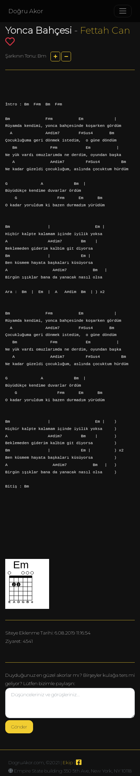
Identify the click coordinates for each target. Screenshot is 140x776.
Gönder (19, 727)
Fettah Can (105, 30)
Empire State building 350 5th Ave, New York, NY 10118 (73, 771)
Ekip (68, 762)
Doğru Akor (25, 11)
